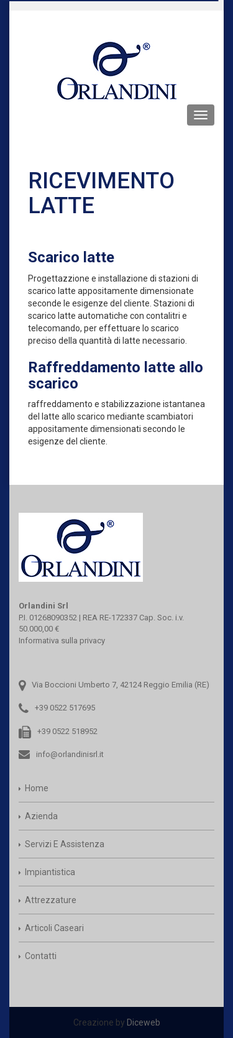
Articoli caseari (54, 928)
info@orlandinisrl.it (70, 754)
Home (36, 788)
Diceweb (143, 1022)
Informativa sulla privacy (62, 640)
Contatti (41, 956)
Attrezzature (50, 900)
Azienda (41, 816)
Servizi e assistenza (64, 844)
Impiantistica (50, 872)
